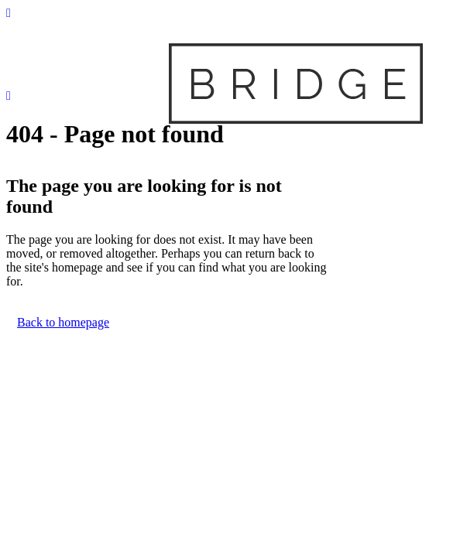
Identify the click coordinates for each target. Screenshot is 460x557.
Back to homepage (63, 322)
